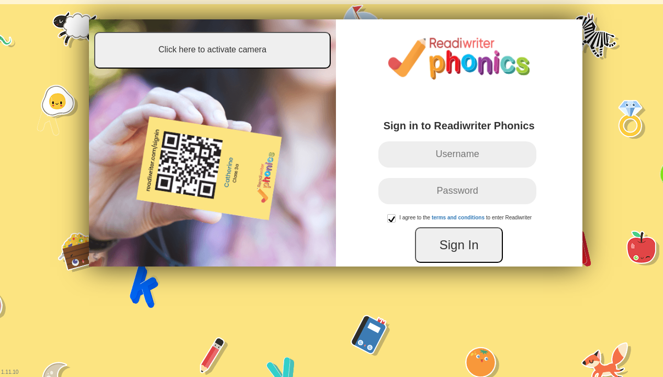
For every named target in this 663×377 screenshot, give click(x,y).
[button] (393, 227)
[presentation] (482, 227)
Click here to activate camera (184, 52)
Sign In (487, 253)
